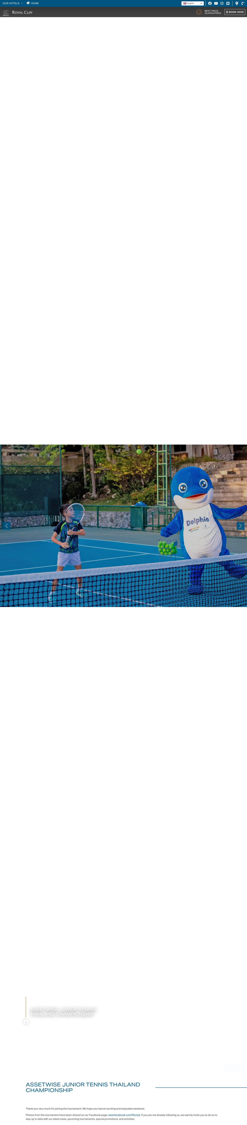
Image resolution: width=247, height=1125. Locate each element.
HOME (34, 3)
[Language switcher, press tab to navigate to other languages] (192, 3)
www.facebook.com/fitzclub (124, 1115)
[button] (6, 526)
